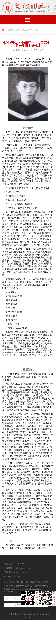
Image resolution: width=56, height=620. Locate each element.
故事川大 (26, 30)
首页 (17, 30)
